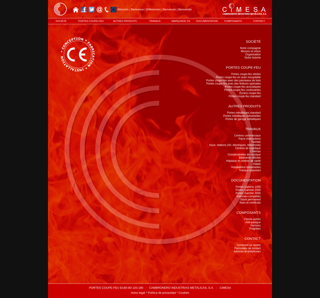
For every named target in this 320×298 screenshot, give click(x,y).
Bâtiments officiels (250, 157)
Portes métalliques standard (244, 112)
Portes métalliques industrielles (242, 115)
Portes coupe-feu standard (245, 96)
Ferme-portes (252, 219)
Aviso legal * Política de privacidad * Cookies (160, 292)
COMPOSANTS (233, 21)
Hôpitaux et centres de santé (243, 160)
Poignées (255, 228)
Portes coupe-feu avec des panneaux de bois (233, 80)
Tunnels (256, 141)
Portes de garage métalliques (243, 119)
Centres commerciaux (247, 135)
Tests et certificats (250, 202)
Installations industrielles (246, 167)
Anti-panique (253, 222)
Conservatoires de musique (244, 154)
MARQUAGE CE (181, 21)
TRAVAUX (154, 21)
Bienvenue (137, 9)
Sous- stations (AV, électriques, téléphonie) (235, 145)
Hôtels (257, 164)
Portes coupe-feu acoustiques (243, 86)
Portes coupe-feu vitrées (246, 74)
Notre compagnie (250, 48)
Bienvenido (184, 9)
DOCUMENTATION (207, 21)
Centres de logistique (248, 148)
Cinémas (255, 151)
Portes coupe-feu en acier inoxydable (238, 77)
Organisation (253, 54)
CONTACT (259, 21)
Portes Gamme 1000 (248, 186)
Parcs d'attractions (250, 138)
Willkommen (153, 9)
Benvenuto (169, 9)
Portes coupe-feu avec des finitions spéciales (233, 83)
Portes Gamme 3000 (248, 193)
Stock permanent (250, 199)
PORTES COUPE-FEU (91, 21)
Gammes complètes (248, 196)
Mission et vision (251, 51)
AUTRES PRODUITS (125, 21)
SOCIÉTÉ (60, 21)
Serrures (255, 225)
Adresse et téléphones (247, 251)
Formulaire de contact (247, 248)
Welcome (123, 9)
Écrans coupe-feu (250, 93)
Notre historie (253, 57)
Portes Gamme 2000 (248, 190)
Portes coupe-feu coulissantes (242, 90)
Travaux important (250, 170)
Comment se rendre (249, 245)
